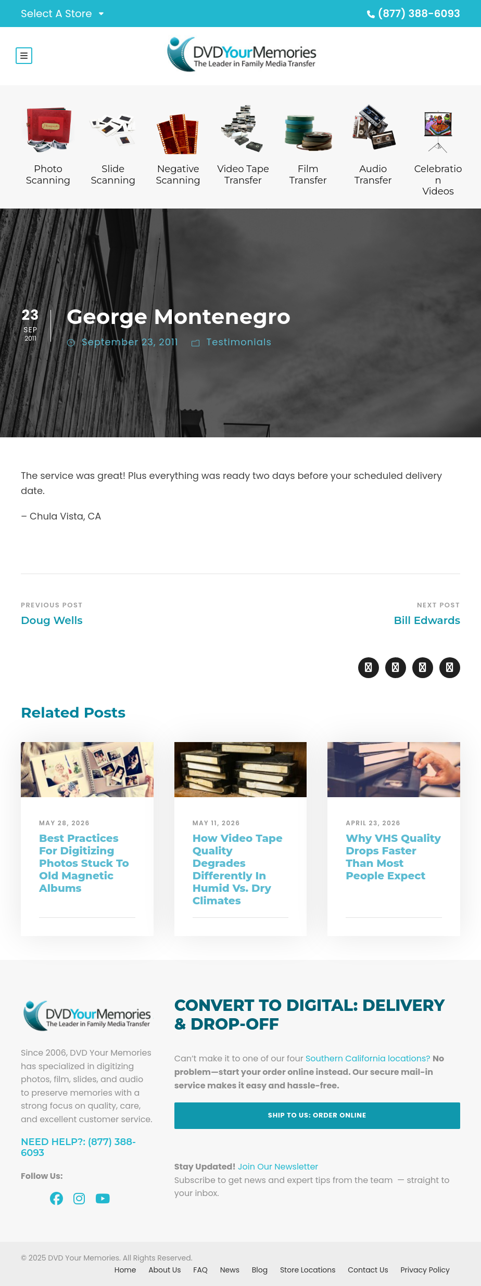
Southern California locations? (368, 1058)
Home (125, 1270)
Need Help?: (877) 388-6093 (78, 1147)
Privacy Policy (425, 1270)
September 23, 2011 (130, 341)
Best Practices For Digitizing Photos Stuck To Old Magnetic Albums (84, 863)
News (229, 1270)
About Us (164, 1270)
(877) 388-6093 (412, 13)
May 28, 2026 (64, 823)
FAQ (200, 1270)
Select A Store (56, 13)
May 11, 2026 (216, 823)
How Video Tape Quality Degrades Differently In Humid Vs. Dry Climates (238, 869)
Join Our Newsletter (278, 1167)
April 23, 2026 (373, 823)
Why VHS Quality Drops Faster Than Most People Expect (393, 857)
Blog (260, 1270)
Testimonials (239, 341)
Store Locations (308, 1270)
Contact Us (368, 1270)
